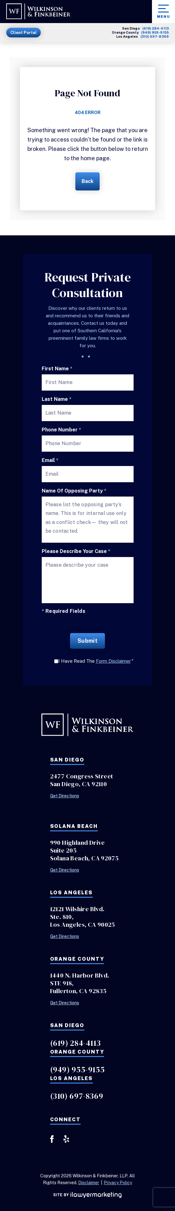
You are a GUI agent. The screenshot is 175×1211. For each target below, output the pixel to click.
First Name (57, 368)
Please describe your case (76, 551)
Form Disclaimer (113, 661)
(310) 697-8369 (154, 36)
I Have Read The (96, 661)
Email (50, 460)
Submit (88, 640)
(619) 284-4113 (155, 28)
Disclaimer (88, 1182)
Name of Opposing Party (74, 490)
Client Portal (23, 32)
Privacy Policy (118, 1182)
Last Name (57, 399)
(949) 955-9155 (155, 32)
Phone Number (61, 429)
